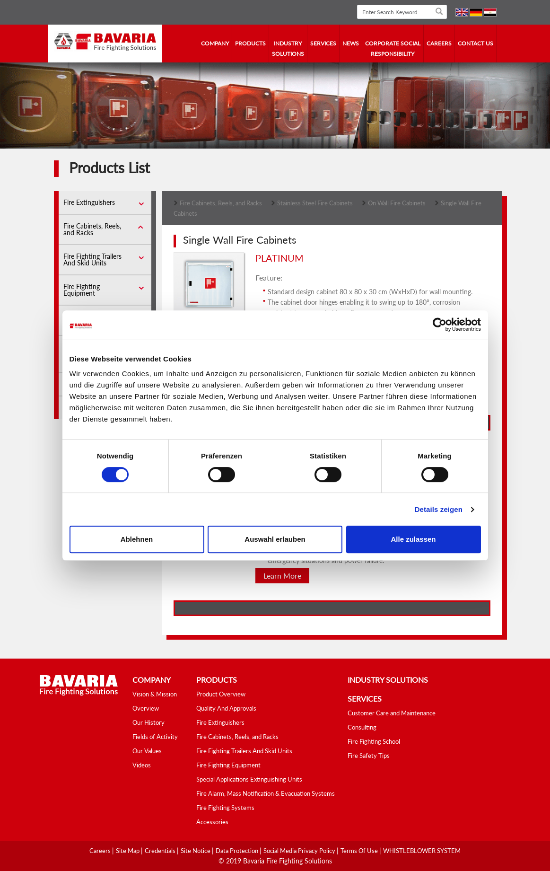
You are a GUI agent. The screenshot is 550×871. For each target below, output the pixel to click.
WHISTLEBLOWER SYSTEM (422, 850)
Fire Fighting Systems (225, 807)
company (215, 43)
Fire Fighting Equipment (81, 289)
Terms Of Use (359, 850)
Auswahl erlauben (274, 539)
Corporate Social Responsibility (392, 48)
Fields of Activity (155, 736)
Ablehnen (137, 539)
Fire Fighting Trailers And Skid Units (92, 259)
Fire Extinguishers (89, 202)
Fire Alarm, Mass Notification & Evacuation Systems (265, 793)
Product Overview (220, 694)
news (350, 43)
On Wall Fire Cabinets (397, 203)
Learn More (282, 575)
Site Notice (196, 850)
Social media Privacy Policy (300, 850)
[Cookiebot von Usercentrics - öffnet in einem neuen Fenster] (439, 324)
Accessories (212, 822)
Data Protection (238, 850)
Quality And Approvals (226, 708)
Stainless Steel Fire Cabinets (315, 203)
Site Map (128, 850)
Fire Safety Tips (369, 755)
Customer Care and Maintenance (392, 713)
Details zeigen (439, 509)
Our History (148, 722)
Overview (145, 708)
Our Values (147, 751)
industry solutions (288, 48)
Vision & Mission (154, 694)
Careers (439, 43)
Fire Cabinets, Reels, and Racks (92, 229)
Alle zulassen (413, 539)
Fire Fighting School (374, 741)
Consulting (362, 727)
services (323, 43)
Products (250, 43)
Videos (141, 765)
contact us (475, 43)
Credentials (161, 850)
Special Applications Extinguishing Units (249, 779)
